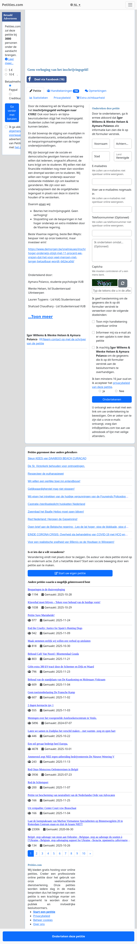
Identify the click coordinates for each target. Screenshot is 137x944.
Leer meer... (9, 61)
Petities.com (12, 4)
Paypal (13, 90)
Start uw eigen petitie (70, 573)
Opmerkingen (95, 91)
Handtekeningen (63, 91)
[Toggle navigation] (130, 4)
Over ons (39, 924)
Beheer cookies (43, 920)
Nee (121, 391)
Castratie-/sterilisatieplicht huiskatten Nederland (56, 504)
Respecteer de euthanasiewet (46, 473)
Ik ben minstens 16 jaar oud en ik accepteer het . (111, 383)
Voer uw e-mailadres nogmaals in (111, 192)
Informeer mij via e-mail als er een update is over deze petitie (113, 337)
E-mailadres (99, 166)
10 (83, 853)
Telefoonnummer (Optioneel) (110, 217)
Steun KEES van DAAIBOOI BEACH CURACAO (57, 458)
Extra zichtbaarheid (90, 98)
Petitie (35, 91)
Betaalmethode (14, 81)
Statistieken (39, 98)
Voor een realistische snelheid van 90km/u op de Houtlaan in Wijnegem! (71, 542)
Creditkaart (16, 98)
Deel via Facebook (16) (45, 79)
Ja (104, 391)
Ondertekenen (112, 399)
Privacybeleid (62, 98)
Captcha (97, 266)
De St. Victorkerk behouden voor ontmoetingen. (56, 466)
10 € (11, 74)
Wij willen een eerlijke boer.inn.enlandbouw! (54, 481)
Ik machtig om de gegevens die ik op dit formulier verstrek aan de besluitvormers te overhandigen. (113, 360)
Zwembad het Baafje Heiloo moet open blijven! (56, 511)
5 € (11, 70)
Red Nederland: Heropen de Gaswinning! (52, 519)
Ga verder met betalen (12, 113)
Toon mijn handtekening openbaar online (111, 324)
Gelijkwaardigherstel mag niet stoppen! (51, 488)
